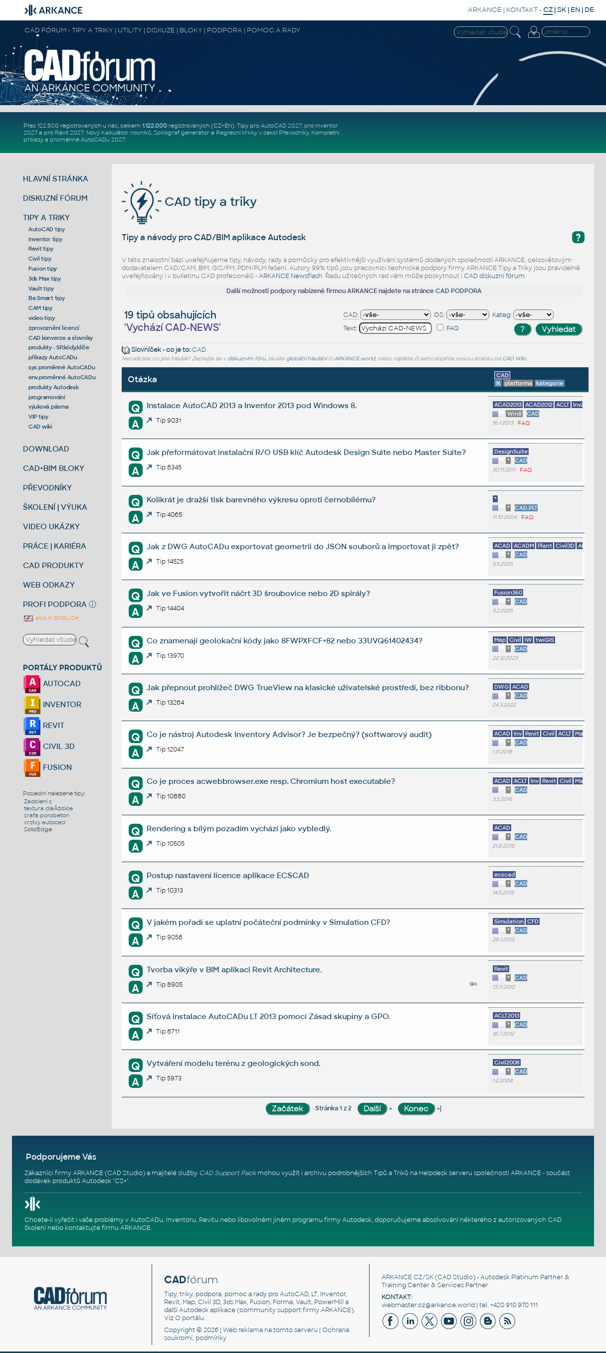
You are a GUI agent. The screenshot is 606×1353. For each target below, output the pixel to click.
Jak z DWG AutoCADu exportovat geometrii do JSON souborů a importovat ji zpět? (303, 546)
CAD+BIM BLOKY (53, 468)
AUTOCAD (52, 683)
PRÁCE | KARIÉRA (54, 546)
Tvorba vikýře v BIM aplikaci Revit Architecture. (234, 969)
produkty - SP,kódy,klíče (58, 347)
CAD (199, 350)
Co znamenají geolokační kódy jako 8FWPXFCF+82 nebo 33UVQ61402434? (284, 640)
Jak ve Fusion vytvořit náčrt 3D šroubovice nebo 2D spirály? (258, 593)
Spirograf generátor (181, 132)
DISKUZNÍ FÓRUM (55, 198)
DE (589, 9)
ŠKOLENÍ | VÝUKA (55, 507)
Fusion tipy (42, 268)
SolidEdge (38, 829)
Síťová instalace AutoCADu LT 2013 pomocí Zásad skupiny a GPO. (268, 1016)
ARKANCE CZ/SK (407, 1277)
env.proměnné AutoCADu (62, 377)
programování (46, 397)
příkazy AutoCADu (52, 357)
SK (561, 9)
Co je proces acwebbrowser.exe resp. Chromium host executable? (271, 781)
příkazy (33, 139)
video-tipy (41, 317)
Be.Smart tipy (46, 298)
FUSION (47, 767)
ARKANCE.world (354, 358)
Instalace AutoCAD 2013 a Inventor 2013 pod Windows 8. (252, 405)
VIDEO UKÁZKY (51, 526)
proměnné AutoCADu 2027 (87, 139)
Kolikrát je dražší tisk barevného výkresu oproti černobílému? (261, 499)
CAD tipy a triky (189, 201)
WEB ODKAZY (49, 585)
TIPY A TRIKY (46, 217)
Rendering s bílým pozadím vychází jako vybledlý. (239, 828)
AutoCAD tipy (46, 229)
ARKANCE (485, 9)
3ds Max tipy (44, 278)
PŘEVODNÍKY (47, 487)
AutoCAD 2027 (281, 125)
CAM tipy (40, 307)
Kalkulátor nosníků (126, 132)
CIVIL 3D (49, 746)
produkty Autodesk (53, 387)
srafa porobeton (46, 815)
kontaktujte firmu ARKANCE (108, 1228)
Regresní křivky (236, 132)
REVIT (43, 725)
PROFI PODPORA (55, 604)
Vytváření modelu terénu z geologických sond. (233, 1063)
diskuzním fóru (246, 358)
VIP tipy (38, 416)
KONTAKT (522, 9)
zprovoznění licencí (53, 327)
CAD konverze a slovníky (60, 337)
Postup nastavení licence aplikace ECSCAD (228, 875)
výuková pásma (48, 406)
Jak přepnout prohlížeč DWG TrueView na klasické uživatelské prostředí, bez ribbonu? (308, 687)
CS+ (121, 1181)
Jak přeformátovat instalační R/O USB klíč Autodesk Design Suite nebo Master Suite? (306, 452)
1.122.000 (154, 125)
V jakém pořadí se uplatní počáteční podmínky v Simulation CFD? (268, 922)
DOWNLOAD (46, 448)
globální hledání (306, 358)
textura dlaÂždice (48, 808)
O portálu (189, 1318)
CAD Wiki (514, 358)
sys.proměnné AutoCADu (61, 367)
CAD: (351, 315)
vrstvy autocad (44, 822)
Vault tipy (41, 288)
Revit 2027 (69, 132)
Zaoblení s (38, 801)
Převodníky (294, 132)
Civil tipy (39, 258)
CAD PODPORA (458, 291)
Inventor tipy (45, 239)
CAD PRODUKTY (53, 565)
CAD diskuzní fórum (494, 276)
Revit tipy (40, 248)
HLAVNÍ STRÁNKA (55, 178)
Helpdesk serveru (445, 1173)
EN (575, 9)
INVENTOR (52, 704)
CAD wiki (40, 426)
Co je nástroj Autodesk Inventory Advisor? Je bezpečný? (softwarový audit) (289, 734)
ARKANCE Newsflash (290, 276)
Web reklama (243, 1330)
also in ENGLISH (51, 617)
